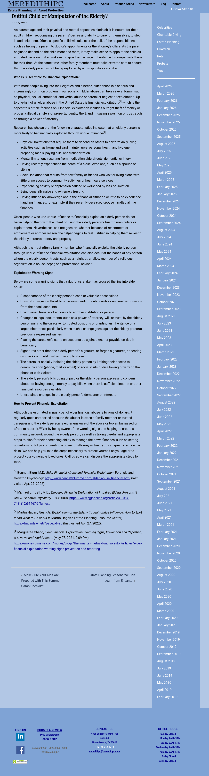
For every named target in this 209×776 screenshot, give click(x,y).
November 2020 (168, 550)
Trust (161, 70)
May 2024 (164, 250)
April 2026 (164, 86)
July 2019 (164, 664)
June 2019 (165, 671)
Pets (160, 56)
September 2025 (169, 136)
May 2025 (164, 164)
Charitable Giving (169, 35)
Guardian (163, 49)
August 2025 (166, 143)
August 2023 (166, 314)
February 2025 (167, 186)
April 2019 (164, 685)
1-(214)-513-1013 (183, 9)
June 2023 (165, 328)
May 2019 (164, 678)
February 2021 (167, 528)
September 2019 (169, 649)
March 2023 (166, 350)
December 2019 (168, 628)
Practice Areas (124, 4)
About (105, 4)
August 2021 (166, 485)
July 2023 (164, 321)
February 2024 (167, 271)
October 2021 (167, 471)
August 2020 (166, 571)
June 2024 (165, 243)
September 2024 (169, 221)
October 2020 (167, 557)
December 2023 (168, 286)
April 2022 (164, 428)
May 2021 (164, 507)
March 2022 (166, 435)
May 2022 (164, 421)
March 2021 (166, 521)
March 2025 (166, 179)
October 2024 (167, 214)
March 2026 (166, 93)
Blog (163, 4)
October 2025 (167, 129)
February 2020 (167, 614)
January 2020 (167, 621)
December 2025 (168, 115)
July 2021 (164, 493)
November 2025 (168, 122)
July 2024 (164, 236)
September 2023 (169, 307)
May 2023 (164, 336)
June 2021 (165, 500)
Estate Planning (168, 42)
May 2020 (164, 592)
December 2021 (168, 457)
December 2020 (168, 542)
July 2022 (164, 407)
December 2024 (168, 200)
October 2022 (167, 386)
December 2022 (168, 371)
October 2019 (167, 642)
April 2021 (164, 514)
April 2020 (164, 600)
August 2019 (166, 657)
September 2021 (169, 478)
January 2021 (167, 535)
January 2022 (167, 450)
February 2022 (167, 443)
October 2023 (167, 300)
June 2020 (165, 585)
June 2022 (165, 414)
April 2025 (164, 171)
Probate (163, 63)
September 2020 (169, 564)
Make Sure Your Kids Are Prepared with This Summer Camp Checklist (41, 579)
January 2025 (167, 193)
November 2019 (168, 635)
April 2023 (164, 343)
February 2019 (167, 692)
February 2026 (167, 100)
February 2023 (167, 357)
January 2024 (167, 278)
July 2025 (164, 150)
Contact (176, 4)
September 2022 (169, 393)
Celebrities (165, 27)
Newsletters (146, 4)
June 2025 (165, 157)
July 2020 (164, 578)
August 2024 (166, 229)
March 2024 (166, 264)
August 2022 (166, 400)
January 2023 (167, 364)
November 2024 (168, 207)
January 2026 (167, 107)
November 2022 (168, 378)
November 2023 (168, 293)
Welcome (89, 4)
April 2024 (164, 257)
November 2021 (168, 464)
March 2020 (166, 607)
